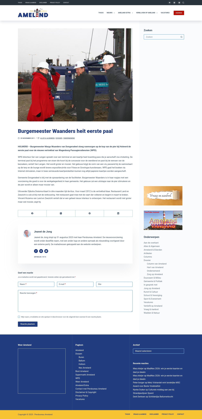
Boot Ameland (82, 371)
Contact (66, 2)
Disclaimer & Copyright (85, 392)
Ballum (82, 360)
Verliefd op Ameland (153, 306)
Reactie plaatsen (27, 324)
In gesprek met (150, 285)
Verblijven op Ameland (147, 12)
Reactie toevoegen (28, 293)
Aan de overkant (151, 243)
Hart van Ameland (155, 267)
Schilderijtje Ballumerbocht (161, 396)
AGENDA (179, 13)
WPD (77, 378)
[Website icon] (41, 251)
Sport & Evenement (152, 299)
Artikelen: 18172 (40, 257)
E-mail (62, 284)
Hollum (82, 364)
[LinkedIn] (118, 213)
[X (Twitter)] (174, 2)
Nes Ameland (85, 368)
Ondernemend (69, 138)
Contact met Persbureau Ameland (90, 389)
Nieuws (111, 12)
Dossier (59, 138)
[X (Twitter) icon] (46, 251)
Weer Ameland (82, 381)
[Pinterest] (89, 213)
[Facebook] (169, 2)
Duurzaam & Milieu (152, 278)
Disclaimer (43, 2)
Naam (23, 284)
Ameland (79, 350)
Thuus (20, 2)
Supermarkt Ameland (85, 375)
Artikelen (148, 253)
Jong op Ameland (152, 288)
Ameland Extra (126, 12)
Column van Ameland (157, 264)
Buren (81, 357)
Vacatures (165, 13)
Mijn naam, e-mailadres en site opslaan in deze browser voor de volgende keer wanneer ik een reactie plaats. (61, 317)
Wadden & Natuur (152, 313)
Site (99, 284)
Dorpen (78, 353)
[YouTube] (179, 2)
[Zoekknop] (181, 36)
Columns (148, 257)
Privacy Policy (55, 2)
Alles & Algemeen (47, 138)
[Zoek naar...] (161, 36)
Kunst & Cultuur (151, 292)
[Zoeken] (183, 2)
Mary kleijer (138, 368)
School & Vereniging (153, 295)
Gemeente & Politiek (153, 281)
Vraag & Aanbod (30, 2)
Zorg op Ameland (155, 274)
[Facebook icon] (36, 251)
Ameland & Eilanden (153, 250)
